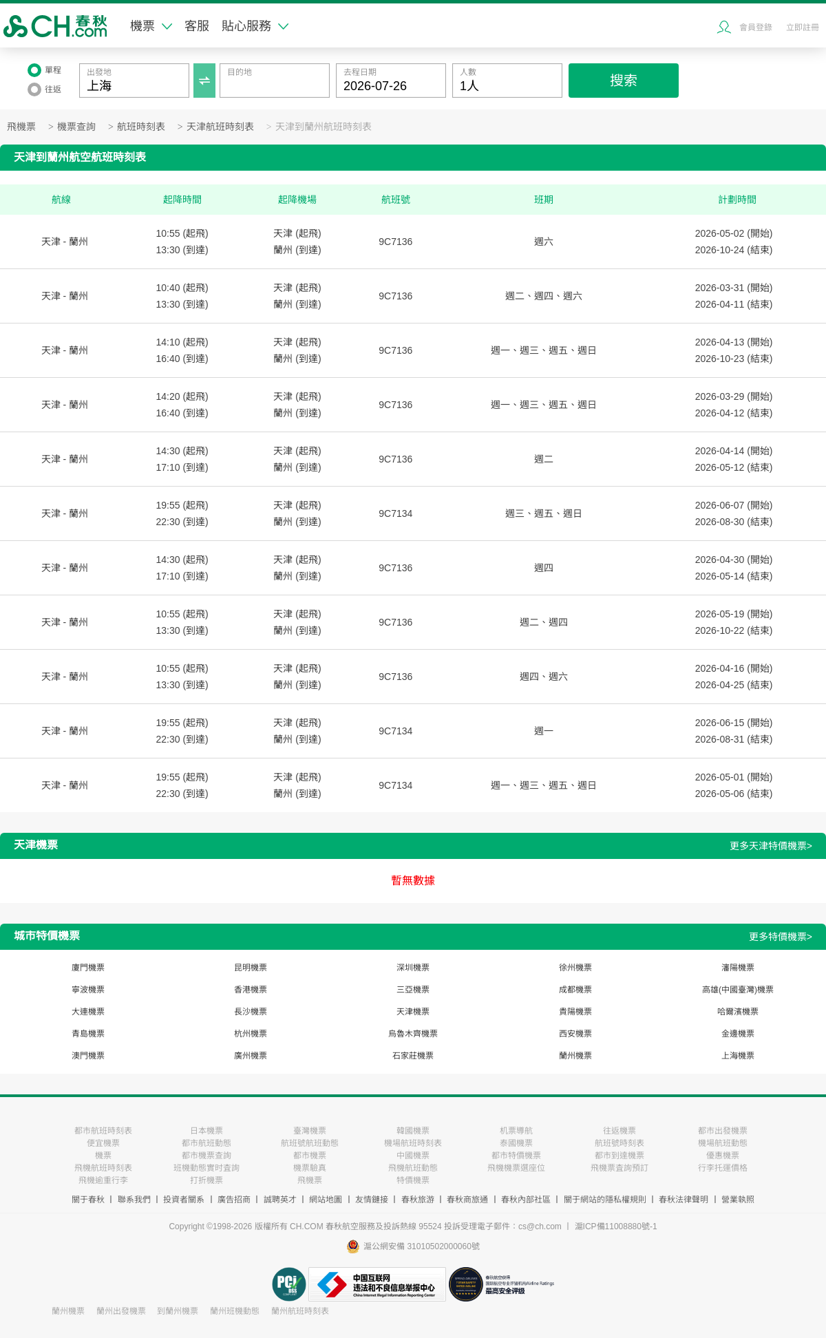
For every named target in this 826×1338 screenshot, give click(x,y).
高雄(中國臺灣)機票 (738, 990)
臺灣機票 (309, 1131)
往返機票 (619, 1131)
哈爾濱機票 (738, 1012)
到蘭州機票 (177, 1311)
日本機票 (206, 1131)
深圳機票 (413, 968)
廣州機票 (250, 1056)
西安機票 (575, 1034)
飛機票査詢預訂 (619, 1168)
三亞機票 (413, 990)
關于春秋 (88, 1199)
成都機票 (575, 990)
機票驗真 (309, 1168)
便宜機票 (103, 1143)
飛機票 (21, 127)
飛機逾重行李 (103, 1180)
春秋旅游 (417, 1199)
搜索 (623, 80)
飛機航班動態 (413, 1168)
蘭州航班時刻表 (300, 1311)
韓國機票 (413, 1131)
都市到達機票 (619, 1155)
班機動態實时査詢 (206, 1168)
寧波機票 (88, 990)
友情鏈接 (371, 1199)
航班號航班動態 (310, 1143)
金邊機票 (737, 1034)
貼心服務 (255, 26)
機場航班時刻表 (413, 1143)
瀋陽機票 (737, 968)
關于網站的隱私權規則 (605, 1199)
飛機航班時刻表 (103, 1168)
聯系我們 (134, 1199)
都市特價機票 (516, 1155)
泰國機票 (516, 1143)
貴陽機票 (575, 1012)
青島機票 (88, 1034)
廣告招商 (234, 1199)
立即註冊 (802, 27)
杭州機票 (250, 1034)
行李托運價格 (723, 1168)
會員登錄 (755, 27)
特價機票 (413, 1180)
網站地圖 (325, 1199)
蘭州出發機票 (121, 1311)
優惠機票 (722, 1155)
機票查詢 (76, 127)
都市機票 (309, 1155)
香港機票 (250, 990)
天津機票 (413, 1012)
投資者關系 (183, 1199)
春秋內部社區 (526, 1199)
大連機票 (88, 1012)
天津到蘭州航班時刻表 (323, 127)
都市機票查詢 (206, 1155)
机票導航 (516, 1131)
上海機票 (737, 1056)
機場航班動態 (723, 1143)
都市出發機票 (723, 1131)
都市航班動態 (206, 1143)
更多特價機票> (780, 936)
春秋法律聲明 (683, 1199)
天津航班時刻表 (220, 127)
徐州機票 (575, 968)
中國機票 (413, 1155)
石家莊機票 (413, 1056)
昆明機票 (250, 968)
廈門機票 (88, 968)
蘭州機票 (575, 1056)
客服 (196, 26)
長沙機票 (250, 1012)
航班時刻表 (141, 127)
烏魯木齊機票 (413, 1034)
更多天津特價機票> (771, 845)
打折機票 (206, 1180)
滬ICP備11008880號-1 (616, 1226)
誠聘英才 (280, 1199)
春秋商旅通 (467, 1199)
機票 (151, 26)
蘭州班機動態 (235, 1311)
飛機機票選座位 (516, 1168)
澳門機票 (88, 1056)
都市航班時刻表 (103, 1131)
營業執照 (737, 1199)
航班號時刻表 (619, 1143)
